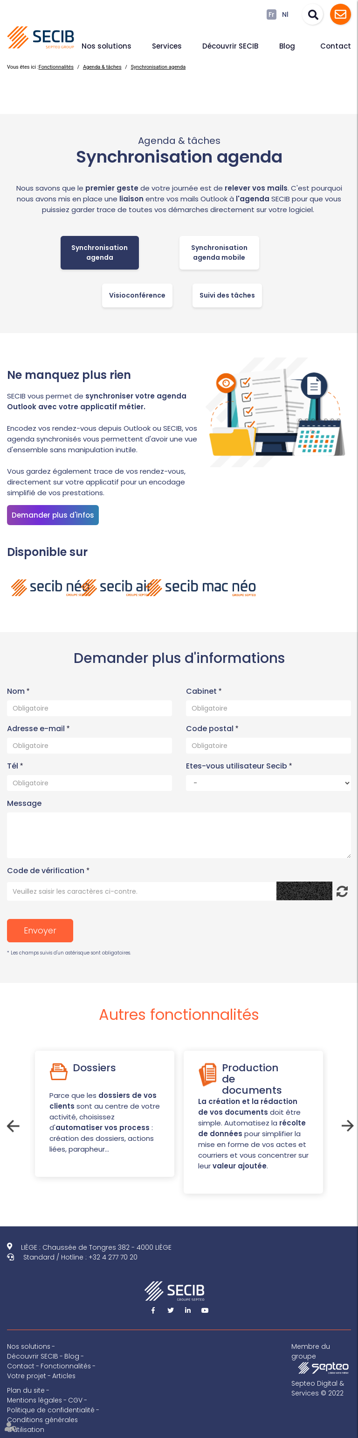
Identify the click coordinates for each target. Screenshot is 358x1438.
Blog (287, 46)
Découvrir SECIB (230, 46)
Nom (17, 691)
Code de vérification (45, 870)
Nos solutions (106, 46)
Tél (13, 766)
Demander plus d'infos (53, 515)
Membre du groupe (321, 1358)
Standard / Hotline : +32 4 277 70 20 (80, 1257)
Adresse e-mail (37, 728)
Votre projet (26, 1376)
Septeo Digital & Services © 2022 (317, 1388)
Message (24, 803)
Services (167, 46)
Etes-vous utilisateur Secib (237, 766)
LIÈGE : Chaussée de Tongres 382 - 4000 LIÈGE (96, 1247)
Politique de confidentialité (51, 1410)
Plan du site (26, 1390)
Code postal (210, 728)
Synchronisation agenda (158, 67)
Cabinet (202, 691)
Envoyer (40, 930)
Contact (335, 46)
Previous (11, 1124)
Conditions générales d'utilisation (43, 1424)
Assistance (340, 14)
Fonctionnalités (56, 67)
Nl (285, 14)
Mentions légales (35, 1400)
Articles (64, 1376)
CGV (76, 1400)
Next (346, 1124)
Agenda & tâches (102, 67)
